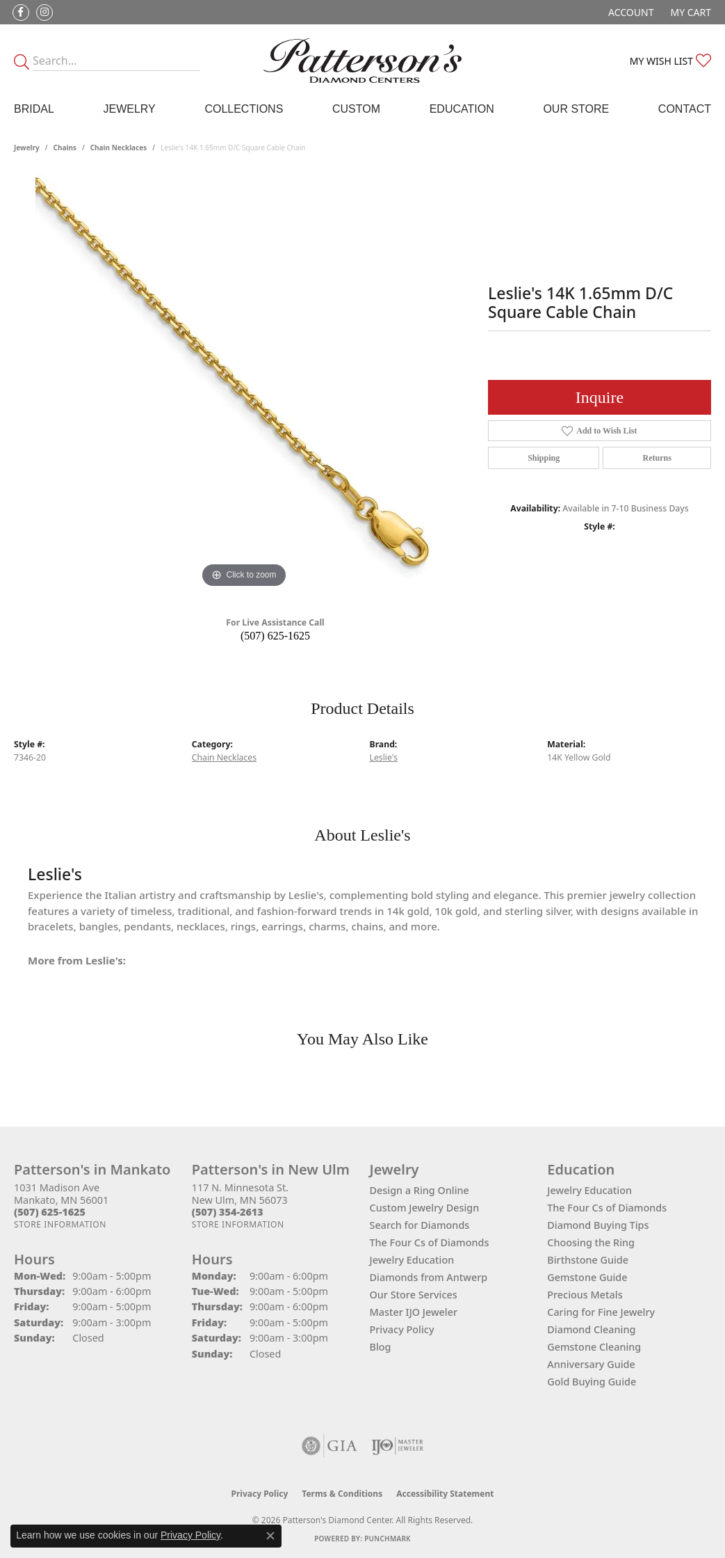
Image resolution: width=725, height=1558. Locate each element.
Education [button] (462, 109)
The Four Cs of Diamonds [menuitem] (607, 1207)
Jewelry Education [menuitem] (589, 1190)
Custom (356, 109)
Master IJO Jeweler (414, 1312)
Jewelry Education (412, 1259)
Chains (65, 147)
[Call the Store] (49, 1211)
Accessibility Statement (445, 1494)
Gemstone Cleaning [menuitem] (594, 1346)
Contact (684, 109)
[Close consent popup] (270, 1536)
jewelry (27, 147)
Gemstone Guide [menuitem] (587, 1277)
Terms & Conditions (342, 1494)
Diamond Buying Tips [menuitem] (598, 1225)
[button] (629, 12)
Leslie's (384, 757)
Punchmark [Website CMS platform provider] (387, 1538)
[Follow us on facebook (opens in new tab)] (21, 12)
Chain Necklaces (118, 147)
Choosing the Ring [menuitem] (591, 1242)
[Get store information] (60, 1224)
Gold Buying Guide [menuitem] (591, 1381)
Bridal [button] (34, 109)
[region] (244, 382)
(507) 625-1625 (275, 636)
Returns (657, 458)
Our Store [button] (576, 109)
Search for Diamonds (420, 1225)
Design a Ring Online (419, 1190)
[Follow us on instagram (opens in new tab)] (44, 12)
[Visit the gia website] (329, 1446)
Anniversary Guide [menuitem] (591, 1364)
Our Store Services (413, 1294)
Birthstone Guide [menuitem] (587, 1259)
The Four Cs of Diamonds (429, 1242)
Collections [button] (243, 109)
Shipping (544, 458)
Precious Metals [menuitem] (584, 1294)
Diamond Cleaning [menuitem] (591, 1329)
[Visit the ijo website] (397, 1446)
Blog (380, 1346)
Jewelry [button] (129, 109)
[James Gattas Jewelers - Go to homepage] (362, 60)
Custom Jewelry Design (425, 1207)
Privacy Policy (402, 1329)
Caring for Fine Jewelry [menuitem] (601, 1312)
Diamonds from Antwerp (429, 1277)
